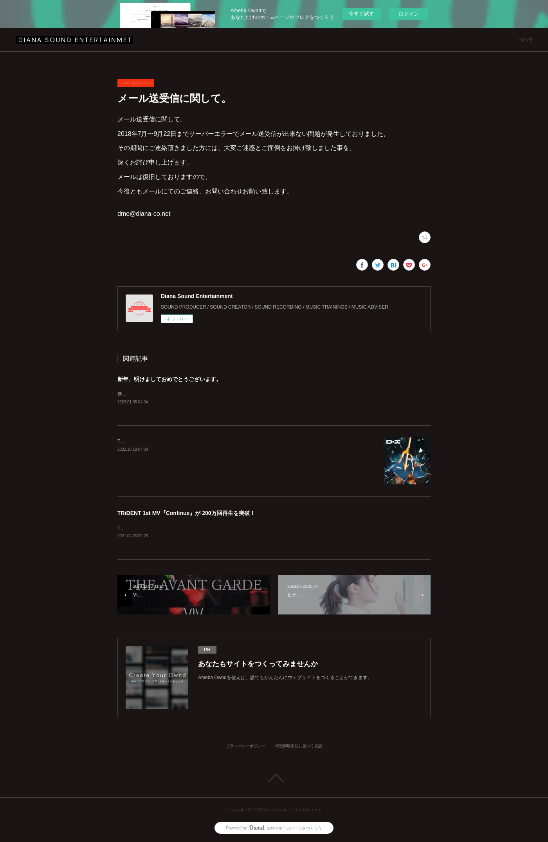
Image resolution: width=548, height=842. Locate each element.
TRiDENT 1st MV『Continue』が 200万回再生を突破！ (186, 514)
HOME (525, 40)
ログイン (408, 14)
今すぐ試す (361, 13)
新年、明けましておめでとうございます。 (169, 379)
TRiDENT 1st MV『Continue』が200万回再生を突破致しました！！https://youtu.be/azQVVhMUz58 (221, 528)
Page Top (274, 779)
